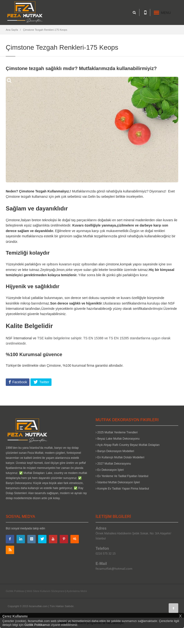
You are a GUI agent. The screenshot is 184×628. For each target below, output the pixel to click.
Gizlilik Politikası (15, 591)
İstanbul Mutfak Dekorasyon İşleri (118, 482)
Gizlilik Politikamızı (37, 625)
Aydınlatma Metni (77, 591)
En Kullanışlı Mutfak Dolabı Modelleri (120, 457)
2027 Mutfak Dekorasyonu (113, 463)
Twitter (43, 382)
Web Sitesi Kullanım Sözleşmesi (46, 591)
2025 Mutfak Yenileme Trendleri (117, 432)
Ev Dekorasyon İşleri (110, 470)
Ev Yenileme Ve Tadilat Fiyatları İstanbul (122, 476)
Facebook (19, 382)
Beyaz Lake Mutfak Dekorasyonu (117, 438)
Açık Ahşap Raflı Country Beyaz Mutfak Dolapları (128, 445)
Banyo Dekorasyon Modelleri (115, 451)
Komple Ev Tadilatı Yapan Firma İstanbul (122, 488)
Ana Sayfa (12, 29)
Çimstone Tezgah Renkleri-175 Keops (45, 29)
